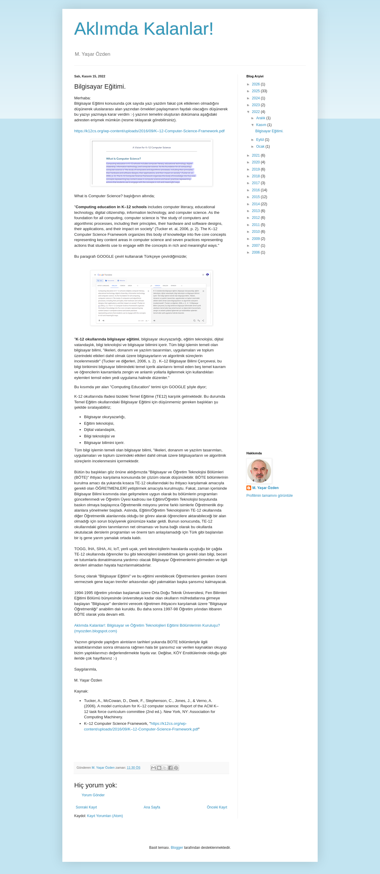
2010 (256, 232)
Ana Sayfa (152, 807)
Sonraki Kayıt (86, 807)
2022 (256, 112)
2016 (256, 190)
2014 (256, 204)
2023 (256, 105)
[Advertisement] (276, 353)
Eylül (260, 140)
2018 (256, 176)
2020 (256, 162)
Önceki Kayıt (217, 807)
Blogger (177, 848)
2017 (256, 183)
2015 (256, 197)
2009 (256, 239)
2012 (256, 218)
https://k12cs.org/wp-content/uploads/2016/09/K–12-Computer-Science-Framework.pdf (149, 131)
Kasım (261, 125)
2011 (256, 225)
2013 (256, 211)
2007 (256, 245)
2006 (256, 252)
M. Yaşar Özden (265, 488)
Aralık (261, 118)
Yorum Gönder (93, 795)
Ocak (260, 146)
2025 (256, 91)
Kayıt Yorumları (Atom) (105, 816)
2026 (256, 84)
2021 (256, 155)
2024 (256, 98)
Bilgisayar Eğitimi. (269, 131)
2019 (256, 169)
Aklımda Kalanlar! (144, 29)
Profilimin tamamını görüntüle (269, 495)
